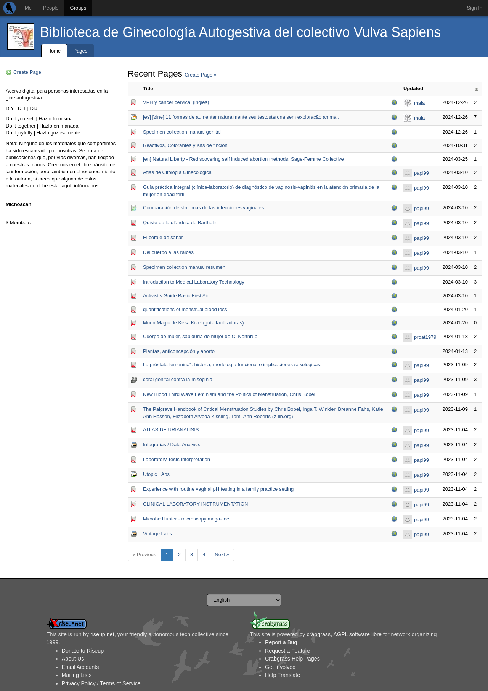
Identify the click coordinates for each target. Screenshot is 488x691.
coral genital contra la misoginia (177, 379)
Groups (78, 8)
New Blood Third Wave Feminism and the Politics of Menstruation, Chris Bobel (229, 394)
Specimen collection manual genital (182, 132)
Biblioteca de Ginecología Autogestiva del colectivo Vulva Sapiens (240, 32)
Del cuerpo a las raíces (168, 252)
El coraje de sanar (163, 237)
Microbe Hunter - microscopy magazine (186, 519)
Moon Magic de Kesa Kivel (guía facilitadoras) (193, 323)
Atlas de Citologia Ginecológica (177, 172)
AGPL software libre (357, 634)
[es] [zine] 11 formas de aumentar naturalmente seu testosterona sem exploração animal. (241, 117)
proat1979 (425, 337)
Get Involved (280, 667)
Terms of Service (120, 683)
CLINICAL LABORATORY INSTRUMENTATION (195, 504)
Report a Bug (281, 642)
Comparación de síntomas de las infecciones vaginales (203, 208)
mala (419, 103)
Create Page (27, 72)
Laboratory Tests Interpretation (176, 459)
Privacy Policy (79, 683)
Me (28, 8)
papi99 (421, 173)
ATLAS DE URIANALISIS (171, 429)
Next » (222, 554)
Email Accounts (80, 667)
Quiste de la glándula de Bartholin (180, 222)
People (50, 8)
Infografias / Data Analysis (171, 444)
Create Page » (201, 75)
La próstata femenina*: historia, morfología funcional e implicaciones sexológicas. (232, 364)
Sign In (474, 8)
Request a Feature (287, 651)
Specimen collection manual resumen (184, 267)
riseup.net (102, 634)
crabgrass (319, 634)
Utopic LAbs (156, 474)
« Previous (144, 554)
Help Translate (282, 675)
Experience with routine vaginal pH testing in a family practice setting (218, 489)
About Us (73, 659)
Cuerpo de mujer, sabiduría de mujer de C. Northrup (200, 336)
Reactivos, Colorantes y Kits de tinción (185, 145)
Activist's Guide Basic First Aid (176, 295)
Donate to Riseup (83, 651)
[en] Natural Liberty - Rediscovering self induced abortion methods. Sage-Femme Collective (243, 159)
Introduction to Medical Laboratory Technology (193, 282)
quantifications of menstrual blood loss (185, 309)
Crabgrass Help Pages (292, 659)
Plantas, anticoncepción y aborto (179, 351)
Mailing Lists (77, 675)
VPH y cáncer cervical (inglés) (176, 102)
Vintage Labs (157, 533)
